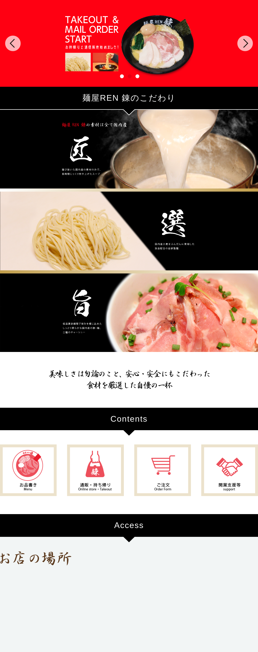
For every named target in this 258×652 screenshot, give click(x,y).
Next (245, 43)
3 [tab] (136, 75)
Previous (13, 43)
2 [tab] (129, 75)
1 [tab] (121, 75)
